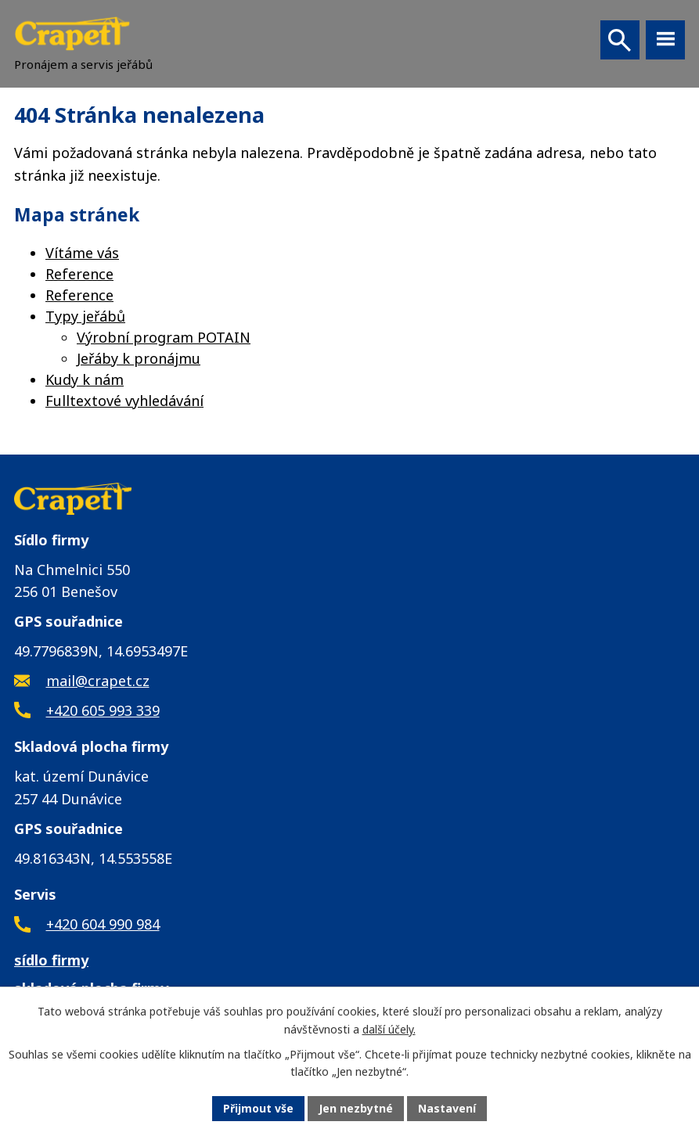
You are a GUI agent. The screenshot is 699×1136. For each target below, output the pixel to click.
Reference (79, 273)
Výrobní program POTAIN (163, 337)
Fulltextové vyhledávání (124, 400)
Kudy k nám (84, 379)
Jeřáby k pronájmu (138, 358)
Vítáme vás (82, 252)
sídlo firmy (51, 960)
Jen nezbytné (356, 1108)
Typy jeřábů (85, 316)
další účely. (389, 1029)
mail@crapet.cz (98, 680)
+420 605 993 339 (103, 710)
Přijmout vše (258, 1108)
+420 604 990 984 (103, 924)
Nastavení (447, 1108)
